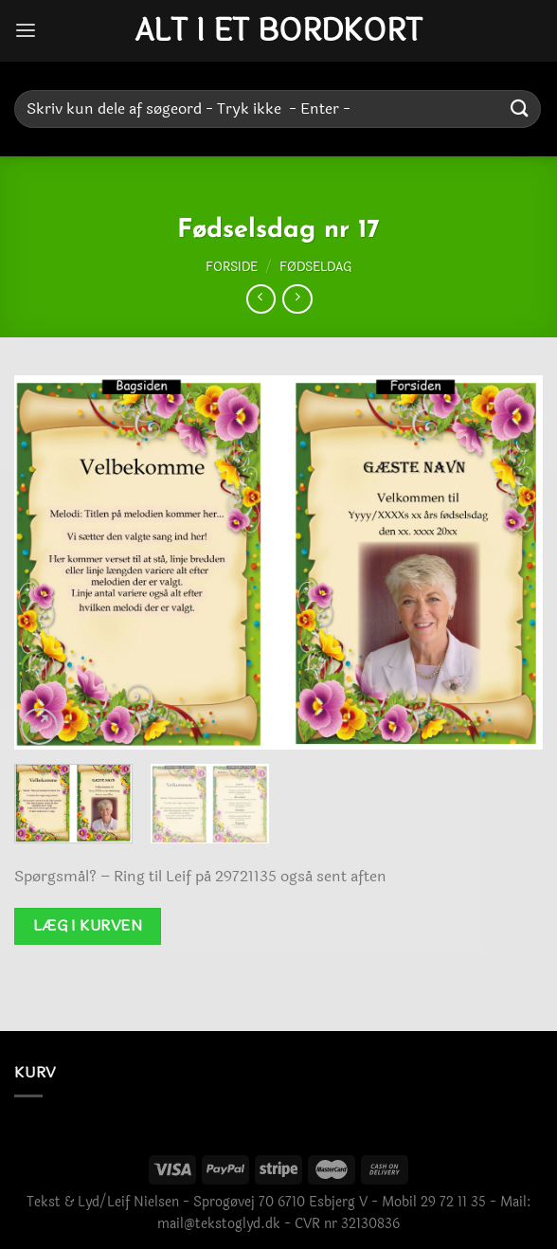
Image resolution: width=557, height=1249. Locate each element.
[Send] (520, 108)
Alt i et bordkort (278, 31)
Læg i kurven (88, 925)
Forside (232, 267)
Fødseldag (315, 267)
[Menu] (25, 31)
